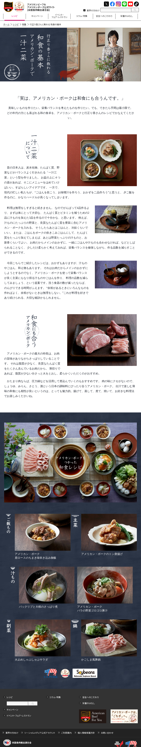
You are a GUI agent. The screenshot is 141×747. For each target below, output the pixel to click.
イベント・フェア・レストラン (19, 715)
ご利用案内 (66, 732)
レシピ (9, 697)
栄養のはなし (88, 703)
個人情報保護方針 (86, 732)
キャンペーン (12, 709)
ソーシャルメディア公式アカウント (39, 732)
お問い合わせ (107, 732)
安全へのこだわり (90, 697)
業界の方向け (93, 10)
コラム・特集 (55, 697)
